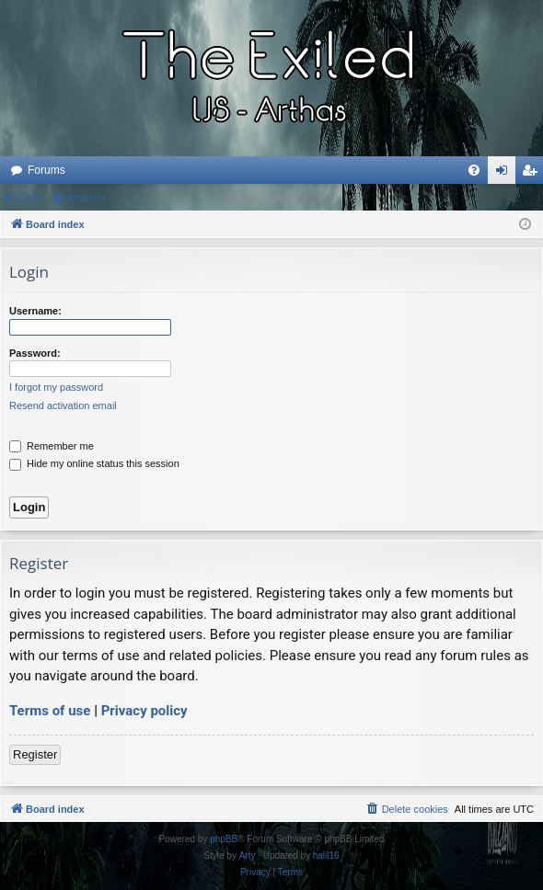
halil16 (326, 855)
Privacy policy (144, 710)
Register (87, 196)
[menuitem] (474, 170)
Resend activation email (63, 405)
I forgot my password (56, 387)
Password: (35, 353)
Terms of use (49, 710)
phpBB (223, 839)
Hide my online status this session (94, 463)
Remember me (51, 445)
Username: (35, 310)
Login (29, 196)
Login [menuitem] (505, 174)
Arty (247, 855)
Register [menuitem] (533, 174)
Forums (46, 170)
